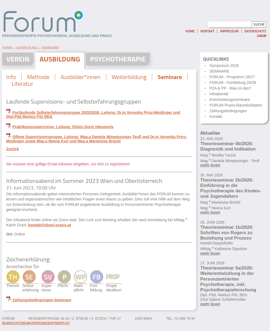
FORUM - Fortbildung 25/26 (232, 82)
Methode (38, 77)
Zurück (12, 149)
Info (11, 77)
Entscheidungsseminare (229, 99)
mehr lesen (210, 165)
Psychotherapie (118, 59)
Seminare (50, 47)
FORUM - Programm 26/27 (232, 77)
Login (261, 35)
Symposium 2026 (224, 65)
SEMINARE (219, 71)
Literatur (22, 83)
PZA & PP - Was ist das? (230, 88)
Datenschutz (255, 31)
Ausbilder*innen (80, 77)
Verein (17, 59)
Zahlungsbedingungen (228, 111)
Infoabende (218, 94)
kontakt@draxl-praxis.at (49, 225)
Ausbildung (27, 47)
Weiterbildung (129, 77)
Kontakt (207, 31)
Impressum (229, 31)
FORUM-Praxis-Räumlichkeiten (235, 105)
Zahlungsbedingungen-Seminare (41, 300)
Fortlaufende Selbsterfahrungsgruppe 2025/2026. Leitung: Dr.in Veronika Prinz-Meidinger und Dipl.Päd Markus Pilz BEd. (93, 114)
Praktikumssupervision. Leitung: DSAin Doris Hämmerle (63, 127)
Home (190, 31)
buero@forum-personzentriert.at (36, 323)
